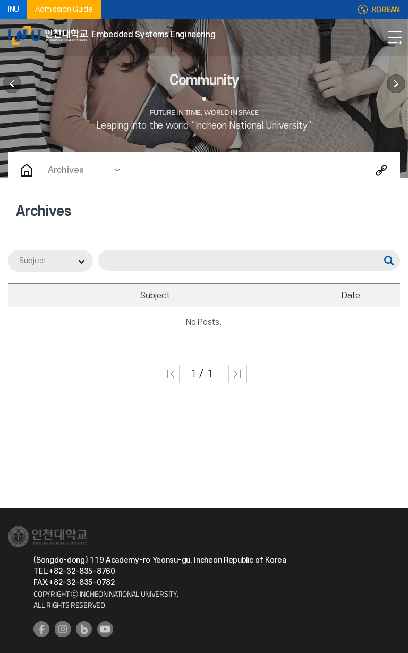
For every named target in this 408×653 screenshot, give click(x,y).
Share (381, 170)
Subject (33, 260)
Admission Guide (64, 9)
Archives (66, 170)
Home (26, 170)
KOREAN (386, 9)
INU (13, 9)
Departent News (12, 83)
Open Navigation (394, 37)
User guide (396, 83)
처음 (170, 374)
